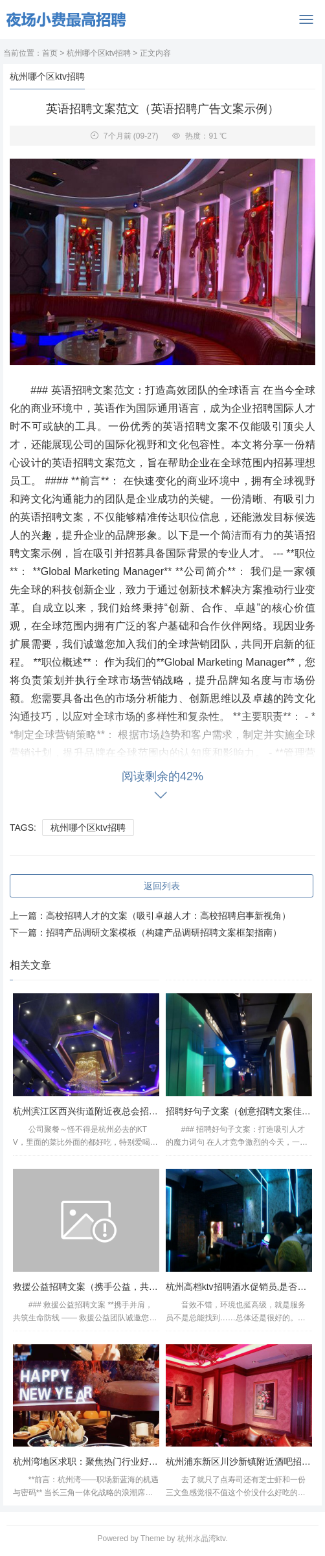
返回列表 (162, 886)
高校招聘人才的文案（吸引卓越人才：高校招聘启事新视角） (168, 915)
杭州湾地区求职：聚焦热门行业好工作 (90, 1461)
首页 (50, 53)
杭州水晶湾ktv (201, 1538)
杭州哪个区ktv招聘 (99, 53)
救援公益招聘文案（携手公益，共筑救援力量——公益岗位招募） (144, 1286)
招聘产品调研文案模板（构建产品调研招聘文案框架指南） (164, 932)
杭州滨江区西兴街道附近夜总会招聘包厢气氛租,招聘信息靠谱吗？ (145, 1111)
